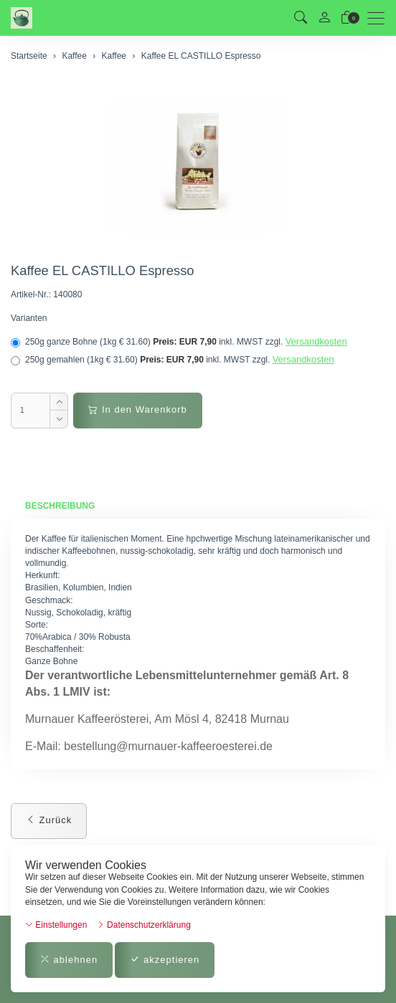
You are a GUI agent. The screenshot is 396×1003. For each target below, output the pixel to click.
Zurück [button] (49, 820)
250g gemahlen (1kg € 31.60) (172, 359)
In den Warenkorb (137, 409)
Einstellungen (56, 925)
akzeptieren (164, 959)
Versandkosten (316, 341)
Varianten (29, 318)
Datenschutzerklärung (144, 925)
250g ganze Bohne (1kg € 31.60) (179, 341)
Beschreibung (60, 506)
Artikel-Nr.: (31, 294)
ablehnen (69, 959)
